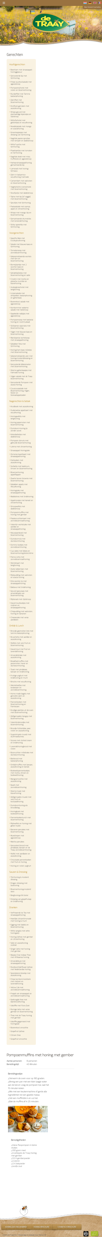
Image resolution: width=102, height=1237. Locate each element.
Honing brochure (41, 1227)
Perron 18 (42, 1235)
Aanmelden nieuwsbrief (16, 1227)
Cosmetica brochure (67, 1227)
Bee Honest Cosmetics (92, 7)
